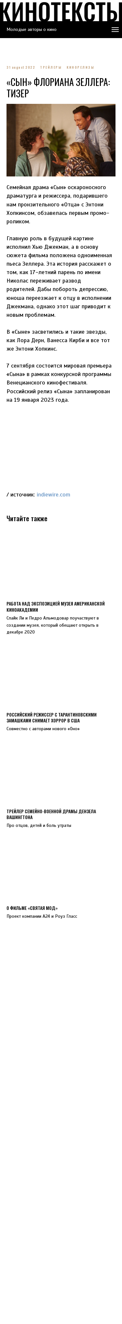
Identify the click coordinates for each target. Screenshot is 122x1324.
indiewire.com (53, 494)
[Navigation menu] (115, 29)
